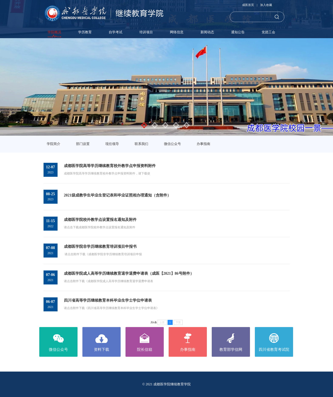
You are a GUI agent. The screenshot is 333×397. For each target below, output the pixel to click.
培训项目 (146, 32)
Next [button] (331, 87)
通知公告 (238, 32)
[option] (166, 87)
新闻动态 (207, 32)
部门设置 (83, 144)
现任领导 (112, 144)
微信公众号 (172, 144)
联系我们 (141, 144)
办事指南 (203, 144)
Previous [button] (2, 87)
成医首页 (248, 5)
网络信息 (176, 32)
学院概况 (54, 32)
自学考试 (115, 32)
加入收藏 (266, 5)
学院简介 (53, 144)
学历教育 (85, 32)
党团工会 (268, 32)
